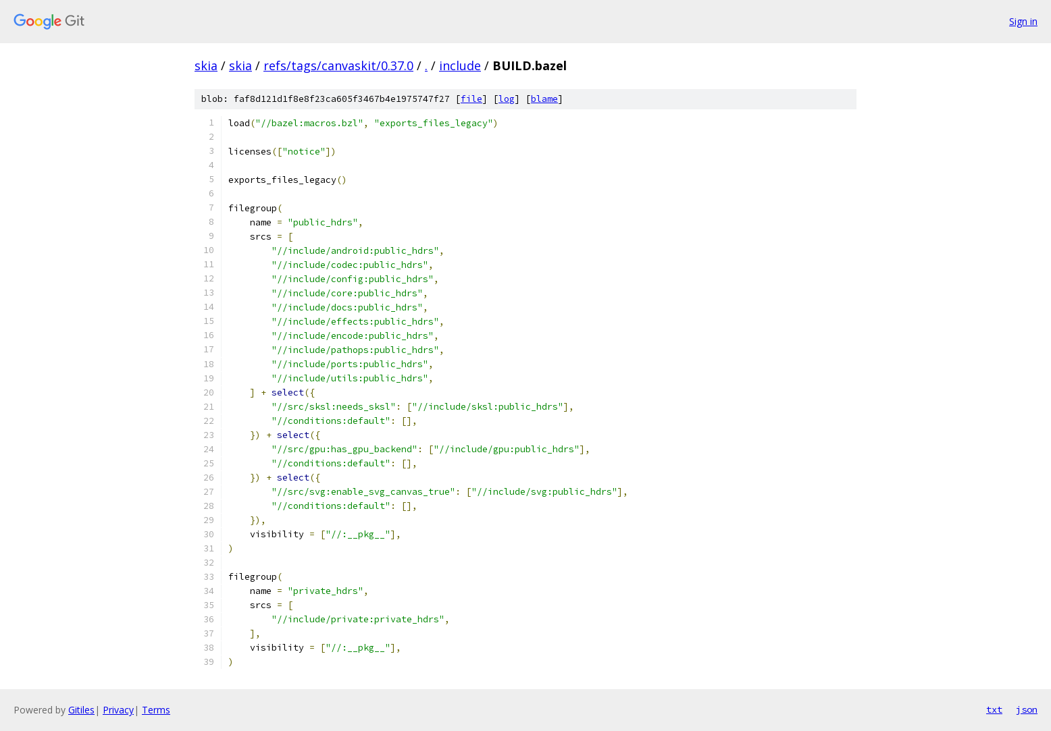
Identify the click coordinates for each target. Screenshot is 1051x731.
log (506, 99)
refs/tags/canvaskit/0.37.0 (338, 65)
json (1026, 709)
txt (994, 709)
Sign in (1023, 21)
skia (206, 65)
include (460, 65)
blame (544, 99)
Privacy (118, 709)
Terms (156, 709)
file (471, 99)
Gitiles (81, 709)
